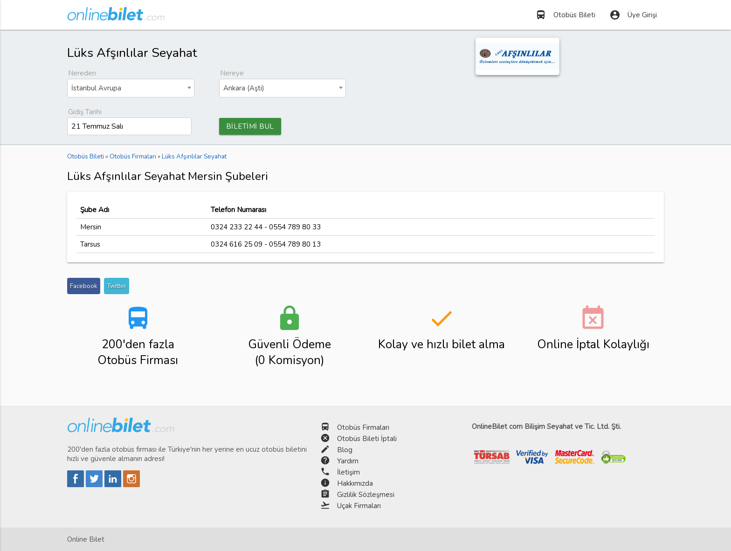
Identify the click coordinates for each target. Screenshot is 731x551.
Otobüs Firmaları (363, 427)
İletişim (348, 472)
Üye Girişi (633, 15)
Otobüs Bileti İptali (367, 438)
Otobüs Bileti (565, 15)
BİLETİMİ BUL (250, 126)
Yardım (348, 461)
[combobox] (130, 88)
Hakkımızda (355, 483)
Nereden (82, 73)
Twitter (116, 286)
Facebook (83, 286)
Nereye (232, 73)
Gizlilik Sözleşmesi (365, 494)
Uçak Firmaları (359, 505)
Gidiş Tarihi (85, 112)
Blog (344, 450)
